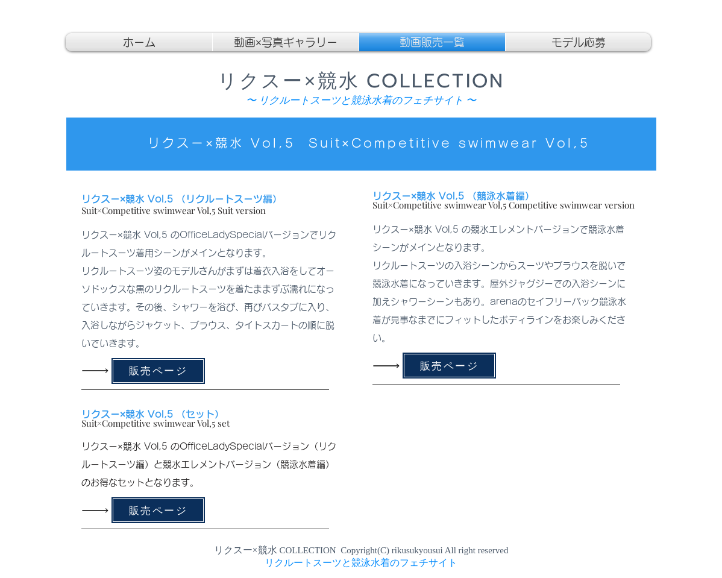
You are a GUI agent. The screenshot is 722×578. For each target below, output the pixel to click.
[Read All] (98, 371)
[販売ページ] (158, 371)
